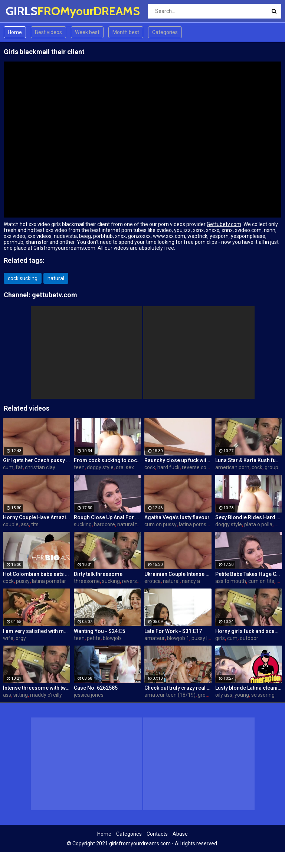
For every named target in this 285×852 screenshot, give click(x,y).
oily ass (223, 695)
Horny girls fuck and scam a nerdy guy (248, 631)
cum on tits (261, 581)
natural (56, 278)
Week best (87, 32)
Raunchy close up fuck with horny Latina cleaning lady (178, 460)
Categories (165, 32)
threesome (87, 581)
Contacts (157, 834)
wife (8, 638)
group (271, 467)
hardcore (104, 524)
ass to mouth (230, 581)
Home (15, 32)
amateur (154, 638)
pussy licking (206, 638)
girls (220, 638)
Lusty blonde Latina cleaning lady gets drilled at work (248, 688)
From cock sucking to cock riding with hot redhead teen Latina (107, 460)
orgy (21, 638)
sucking (83, 524)
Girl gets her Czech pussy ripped (36, 460)
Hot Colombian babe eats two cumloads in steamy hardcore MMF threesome (36, 574)
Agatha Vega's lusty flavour (177, 517)
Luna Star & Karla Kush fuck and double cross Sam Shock (248, 460)
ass (25, 524)
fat (19, 467)
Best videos (48, 32)
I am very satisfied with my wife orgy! (36, 631)
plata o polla (258, 524)
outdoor (249, 638)
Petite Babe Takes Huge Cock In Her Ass (248, 574)
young (242, 695)
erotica (152, 581)
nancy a (191, 581)
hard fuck (168, 467)
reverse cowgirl (199, 467)
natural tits (129, 524)
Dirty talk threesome (98, 574)
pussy (23, 581)
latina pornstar (196, 524)
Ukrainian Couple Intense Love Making (178, 574)
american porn (232, 467)
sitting (20, 695)
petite (94, 638)
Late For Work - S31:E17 (173, 631)
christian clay (40, 467)
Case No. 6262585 (96, 688)
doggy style (100, 467)
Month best (125, 32)
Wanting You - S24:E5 (99, 631)
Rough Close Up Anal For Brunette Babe (107, 517)
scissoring (263, 695)
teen (79, 467)
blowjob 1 (178, 638)
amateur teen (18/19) (170, 695)
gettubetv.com (54, 295)
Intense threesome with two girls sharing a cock (36, 688)
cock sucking (22, 278)
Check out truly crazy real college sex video (178, 688)
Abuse (180, 834)
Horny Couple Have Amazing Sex (36, 517)
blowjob (112, 638)
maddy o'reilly (46, 695)
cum (8, 467)
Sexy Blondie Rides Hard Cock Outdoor (248, 517)
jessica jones (89, 695)
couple (11, 524)
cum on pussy (160, 524)
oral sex (125, 467)
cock (149, 467)
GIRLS (25, 11)
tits (35, 524)
